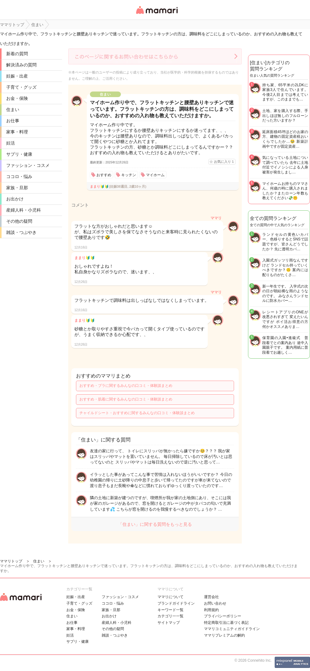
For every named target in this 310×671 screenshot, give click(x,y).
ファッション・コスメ (28, 165)
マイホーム (155, 175)
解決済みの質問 (21, 64)
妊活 (10, 143)
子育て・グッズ (21, 87)
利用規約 (211, 610)
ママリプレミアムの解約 (224, 635)
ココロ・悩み (19, 176)
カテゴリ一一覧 (170, 616)
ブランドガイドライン (176, 603)
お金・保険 (17, 98)
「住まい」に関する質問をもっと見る (155, 524)
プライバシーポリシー (222, 616)
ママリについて (170, 597)
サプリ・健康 (19, 154)
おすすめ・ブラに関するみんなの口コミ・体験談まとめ (125, 385)
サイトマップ (168, 622)
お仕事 (12, 120)
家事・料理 (17, 131)
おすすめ (103, 175)
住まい (12, 109)
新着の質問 (17, 53)
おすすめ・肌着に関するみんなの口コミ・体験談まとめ (125, 399)
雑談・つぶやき (21, 232)
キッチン (128, 175)
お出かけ (15, 198)
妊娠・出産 (17, 76)
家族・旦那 (17, 187)
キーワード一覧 (170, 610)
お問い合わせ (215, 603)
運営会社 (211, 597)
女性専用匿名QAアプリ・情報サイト (156, 14)
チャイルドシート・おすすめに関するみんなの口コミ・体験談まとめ (137, 413)
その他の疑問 (19, 221)
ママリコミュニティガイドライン (232, 629)
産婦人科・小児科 (23, 210)
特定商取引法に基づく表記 (226, 622)
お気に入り (224, 161)
